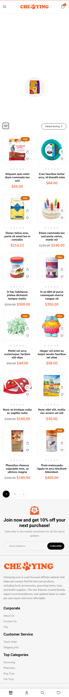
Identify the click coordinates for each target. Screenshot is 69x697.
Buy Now (28, 152)
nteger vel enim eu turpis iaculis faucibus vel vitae (52, 354)
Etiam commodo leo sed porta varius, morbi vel (52, 236)
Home (28, 69)
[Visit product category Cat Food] (35, 87)
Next (23, 494)
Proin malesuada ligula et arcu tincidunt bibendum (51, 468)
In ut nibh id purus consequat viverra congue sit (51, 295)
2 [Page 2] (15, 494)
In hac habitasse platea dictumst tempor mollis (17, 295)
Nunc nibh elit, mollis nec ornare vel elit (51, 411)
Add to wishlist (28, 159)
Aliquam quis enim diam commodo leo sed (17, 177)
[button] (63, 6)
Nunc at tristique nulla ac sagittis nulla (17, 411)
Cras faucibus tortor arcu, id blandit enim (52, 175)
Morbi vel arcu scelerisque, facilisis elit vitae (17, 354)
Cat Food (34, 101)
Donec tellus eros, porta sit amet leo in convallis (17, 236)
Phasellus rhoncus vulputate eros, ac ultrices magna (17, 468)
